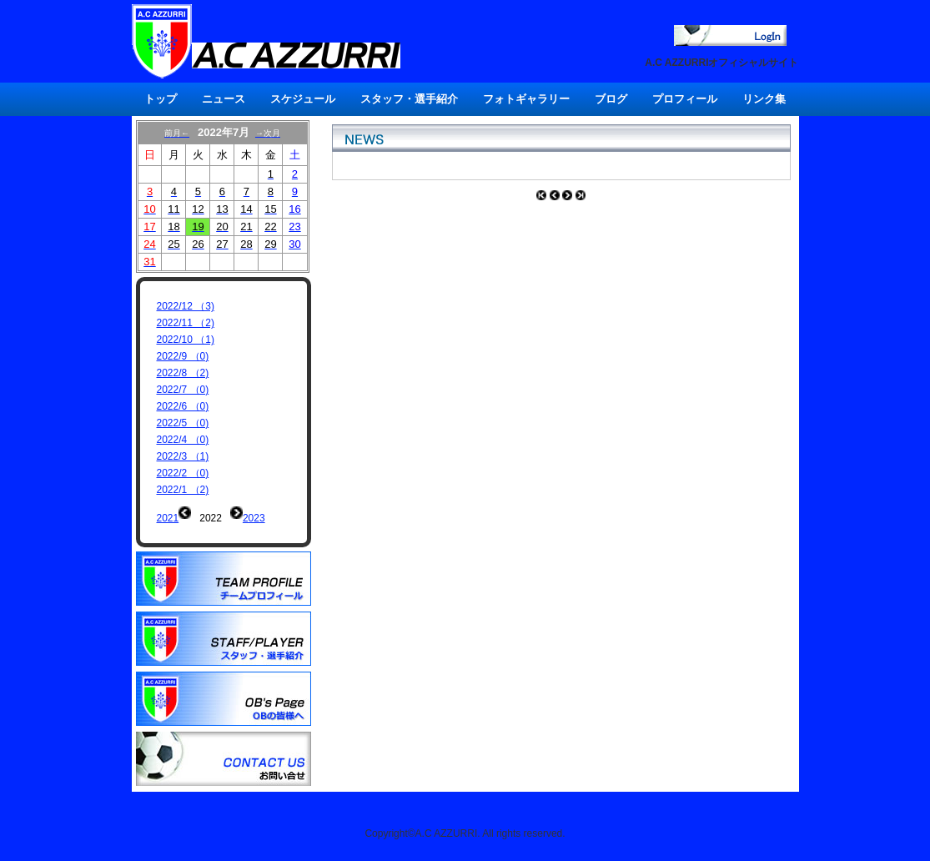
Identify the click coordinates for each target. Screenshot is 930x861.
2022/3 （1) (183, 456)
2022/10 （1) (185, 339)
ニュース (223, 99)
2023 (254, 518)
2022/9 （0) (183, 356)
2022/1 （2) (183, 490)
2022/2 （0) (183, 473)
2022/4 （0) (183, 440)
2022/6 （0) (183, 406)
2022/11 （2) (185, 323)
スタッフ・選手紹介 (409, 99)
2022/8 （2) (183, 373)
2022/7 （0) (183, 389)
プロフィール (684, 99)
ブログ (611, 99)
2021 (168, 518)
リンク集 (764, 99)
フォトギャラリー (526, 99)
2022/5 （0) (183, 423)
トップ (160, 99)
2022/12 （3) (185, 306)
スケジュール (302, 99)
